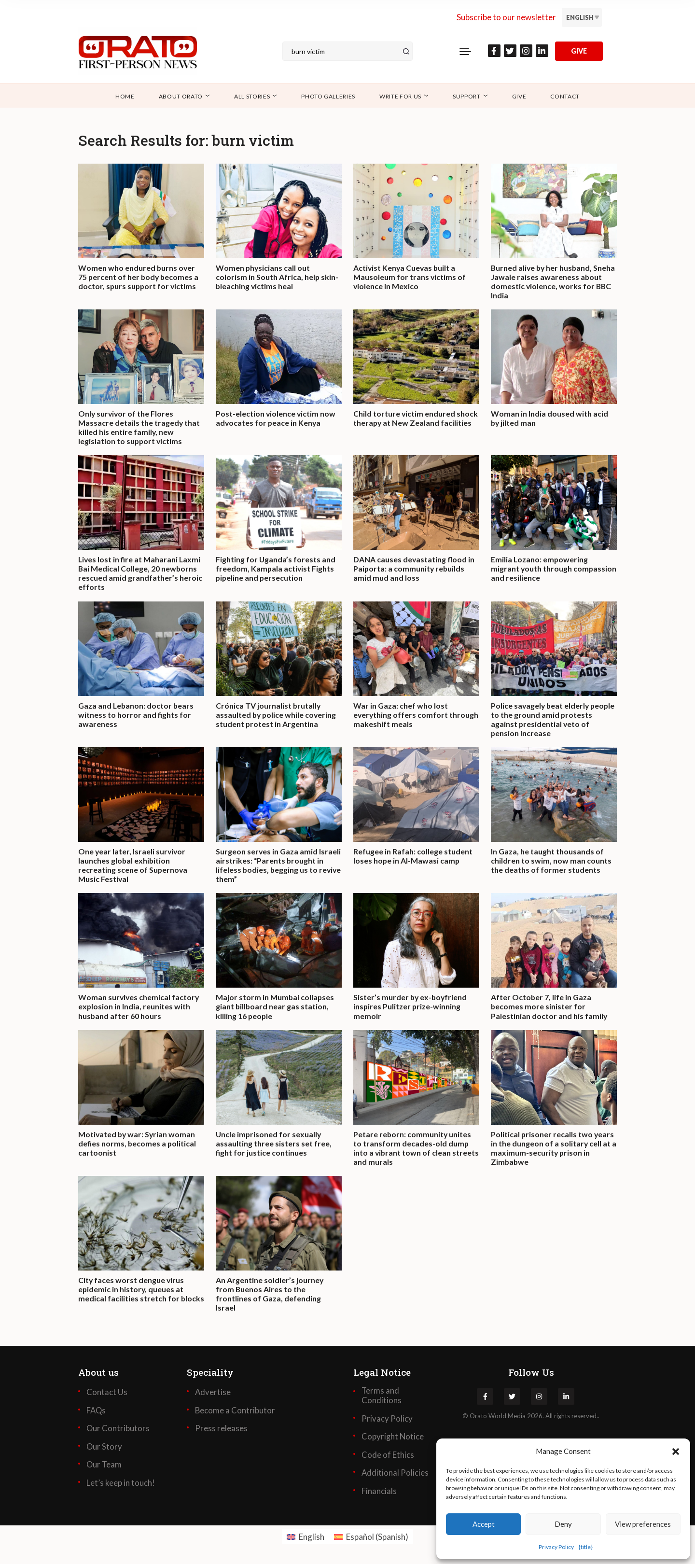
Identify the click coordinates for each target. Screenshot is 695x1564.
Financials (379, 1492)
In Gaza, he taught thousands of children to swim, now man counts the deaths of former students (551, 861)
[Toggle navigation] (465, 51)
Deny (563, 1524)
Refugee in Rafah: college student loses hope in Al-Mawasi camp (413, 857)
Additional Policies (395, 1474)
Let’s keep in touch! (120, 1484)
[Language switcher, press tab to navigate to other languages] (582, 17)
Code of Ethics (387, 1456)
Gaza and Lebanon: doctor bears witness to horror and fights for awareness (136, 715)
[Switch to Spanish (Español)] (371, 1538)
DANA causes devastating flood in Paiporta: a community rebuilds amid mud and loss (414, 569)
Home (125, 96)
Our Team (104, 1466)
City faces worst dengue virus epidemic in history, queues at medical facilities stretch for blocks (131, 1295)
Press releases (221, 1430)
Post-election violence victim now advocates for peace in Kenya (276, 418)
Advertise (213, 1393)
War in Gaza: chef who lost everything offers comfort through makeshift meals (416, 715)
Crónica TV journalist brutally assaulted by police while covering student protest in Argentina (277, 715)
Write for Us (400, 96)
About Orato (181, 96)
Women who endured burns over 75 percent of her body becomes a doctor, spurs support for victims (139, 277)
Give (519, 96)
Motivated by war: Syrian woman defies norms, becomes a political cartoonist (137, 1144)
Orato (478, 1417)
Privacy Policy (556, 1546)
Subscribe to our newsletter (506, 17)
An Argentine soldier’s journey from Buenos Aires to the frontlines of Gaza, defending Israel (270, 1295)
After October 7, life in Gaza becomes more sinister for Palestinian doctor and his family (549, 1007)
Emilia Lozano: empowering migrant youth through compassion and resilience (540, 569)
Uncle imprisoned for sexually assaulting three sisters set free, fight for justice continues (274, 1144)
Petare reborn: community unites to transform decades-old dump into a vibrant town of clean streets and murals (412, 1149)
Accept (484, 1524)
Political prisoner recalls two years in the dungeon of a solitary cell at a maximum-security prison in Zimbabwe (554, 1149)
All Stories (252, 96)
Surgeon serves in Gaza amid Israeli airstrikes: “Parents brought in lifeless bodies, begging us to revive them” (278, 866)
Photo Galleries (328, 96)
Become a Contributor (235, 1412)
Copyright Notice (393, 1438)
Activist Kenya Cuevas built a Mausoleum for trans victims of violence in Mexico (409, 277)
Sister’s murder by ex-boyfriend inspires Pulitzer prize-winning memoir (411, 1007)
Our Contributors (118, 1430)
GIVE (579, 51)
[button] (676, 1451)
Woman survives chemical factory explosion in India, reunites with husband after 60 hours (139, 1007)
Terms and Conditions (381, 1397)
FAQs (96, 1412)
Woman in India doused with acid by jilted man (549, 418)
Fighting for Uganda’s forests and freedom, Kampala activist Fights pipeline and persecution (276, 569)
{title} (586, 1546)
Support (467, 96)
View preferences (643, 1524)
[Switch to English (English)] (305, 1538)
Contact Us (106, 1393)
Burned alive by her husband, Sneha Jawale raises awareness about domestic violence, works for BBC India (548, 281)
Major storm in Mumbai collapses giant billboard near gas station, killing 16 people (275, 1007)
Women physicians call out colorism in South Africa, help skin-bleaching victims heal (277, 277)
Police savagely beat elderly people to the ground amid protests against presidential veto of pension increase (552, 720)
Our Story (104, 1448)
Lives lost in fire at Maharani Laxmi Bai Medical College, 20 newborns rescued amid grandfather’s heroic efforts (140, 573)
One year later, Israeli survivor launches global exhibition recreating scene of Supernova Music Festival (133, 866)
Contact (565, 96)
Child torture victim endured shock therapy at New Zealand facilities (415, 418)
